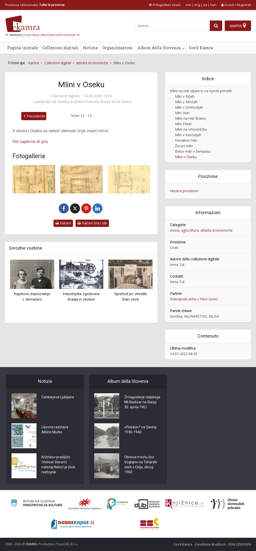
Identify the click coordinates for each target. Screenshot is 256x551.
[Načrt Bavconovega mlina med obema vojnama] (81, 179)
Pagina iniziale (22, 47)
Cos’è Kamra (201, 47)
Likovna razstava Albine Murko (55, 429)
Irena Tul (177, 281)
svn (188, 4)
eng (197, 4)
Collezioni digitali (60, 47)
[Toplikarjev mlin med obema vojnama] (33, 179)
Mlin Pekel (183, 123)
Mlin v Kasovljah (188, 134)
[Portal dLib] (147, 504)
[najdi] (216, 25)
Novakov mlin (186, 140)
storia (174, 230)
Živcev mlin (184, 145)
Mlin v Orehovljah (189, 107)
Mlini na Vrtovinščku (191, 129)
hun (213, 4)
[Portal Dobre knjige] (72, 524)
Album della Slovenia (158, 47)
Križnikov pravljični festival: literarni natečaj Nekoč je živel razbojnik (58, 464)
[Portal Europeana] (117, 504)
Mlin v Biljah (184, 96)
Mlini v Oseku (185, 156)
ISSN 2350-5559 (239, 544)
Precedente (36, 116)
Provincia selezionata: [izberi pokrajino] (34, 4)
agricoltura (189, 230)
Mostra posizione (184, 190)
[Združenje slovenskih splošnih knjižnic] (184, 504)
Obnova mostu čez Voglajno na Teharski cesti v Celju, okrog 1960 (140, 464)
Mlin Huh (182, 112)
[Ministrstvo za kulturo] (36, 504)
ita (205, 4)
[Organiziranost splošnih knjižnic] (85, 504)
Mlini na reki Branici (190, 118)
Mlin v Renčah (186, 101)
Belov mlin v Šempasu (193, 151)
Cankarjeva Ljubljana (58, 397)
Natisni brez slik (92, 223)
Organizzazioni (117, 47)
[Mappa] (238, 25)
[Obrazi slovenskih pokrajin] (227, 504)
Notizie (90, 47)
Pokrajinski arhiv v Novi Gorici (194, 299)
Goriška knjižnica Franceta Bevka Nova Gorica (94, 101)
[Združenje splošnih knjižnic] (149, 524)
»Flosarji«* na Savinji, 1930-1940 (140, 429)
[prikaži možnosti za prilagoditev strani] (164, 4)
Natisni (63, 223)
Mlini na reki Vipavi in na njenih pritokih (201, 90)
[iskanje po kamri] (172, 25)
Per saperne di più (30, 141)
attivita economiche (216, 230)
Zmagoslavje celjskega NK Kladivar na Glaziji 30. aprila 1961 (142, 402)
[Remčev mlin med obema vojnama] (129, 179)
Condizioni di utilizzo (210, 544)
